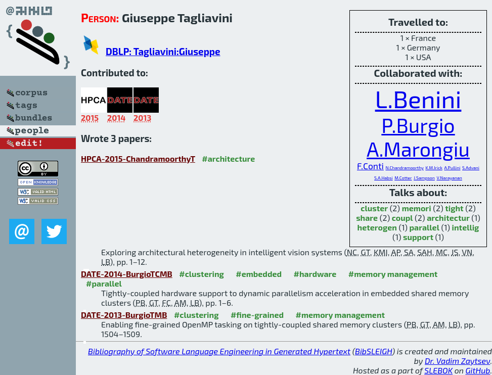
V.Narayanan (449, 177)
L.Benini (418, 98)
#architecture (228, 158)
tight (454, 208)
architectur (448, 217)
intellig (465, 227)
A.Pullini (452, 167)
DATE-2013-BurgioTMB (124, 314)
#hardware (315, 273)
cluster (374, 208)
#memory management (393, 273)
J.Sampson (424, 177)
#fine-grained (257, 314)
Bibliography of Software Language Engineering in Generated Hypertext (219, 351)
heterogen (377, 227)
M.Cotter (403, 177)
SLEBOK (438, 370)
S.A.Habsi (383, 177)
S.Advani (470, 167)
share (367, 217)
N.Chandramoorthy (404, 167)
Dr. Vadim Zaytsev (457, 360)
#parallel (104, 283)
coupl (402, 217)
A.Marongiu (418, 149)
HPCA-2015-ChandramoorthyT (138, 158)
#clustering (201, 273)
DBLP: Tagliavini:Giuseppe (163, 51)
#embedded (259, 273)
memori (416, 208)
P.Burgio (418, 125)
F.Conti (370, 166)
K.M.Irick (433, 167)
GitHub (478, 370)
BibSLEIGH (373, 351)
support (418, 237)
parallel (424, 227)
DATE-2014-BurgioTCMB (126, 273)
